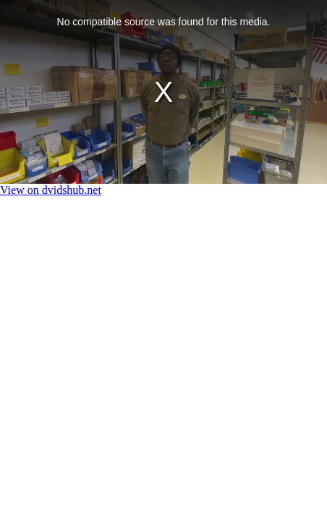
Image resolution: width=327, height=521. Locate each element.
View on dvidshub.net (50, 190)
